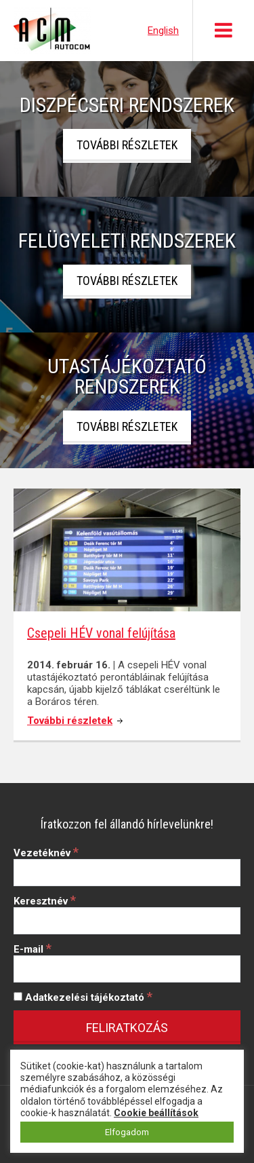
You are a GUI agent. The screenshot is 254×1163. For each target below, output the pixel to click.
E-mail (32, 949)
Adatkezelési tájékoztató (83, 997)
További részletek (127, 145)
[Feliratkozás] (127, 1027)
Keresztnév (45, 901)
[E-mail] (127, 969)
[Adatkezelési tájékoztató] (18, 996)
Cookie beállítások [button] (156, 1112)
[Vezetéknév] (127, 872)
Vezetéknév (46, 853)
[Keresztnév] (127, 920)
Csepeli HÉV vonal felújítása (101, 633)
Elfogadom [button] (127, 1132)
